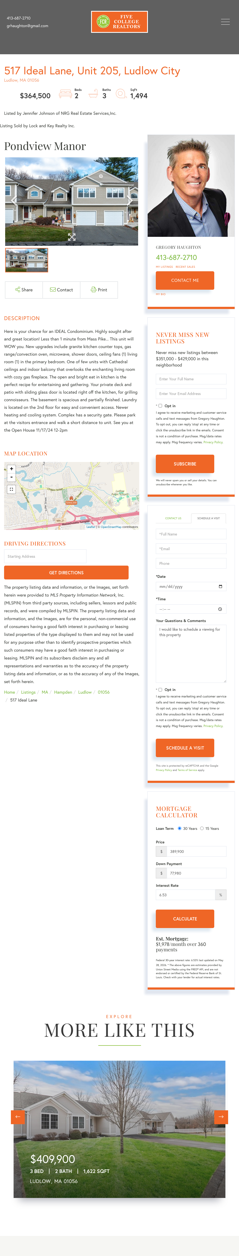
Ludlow (85, 676)
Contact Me (185, 280)
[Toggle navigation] (225, 22)
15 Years (209, 828)
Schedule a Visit (208, 518)
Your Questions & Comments (181, 620)
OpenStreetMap (111, 527)
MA (45, 676)
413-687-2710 (18, 18)
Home (9, 676)
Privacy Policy (212, 442)
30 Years (187, 828)
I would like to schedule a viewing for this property (191, 654)
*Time (161, 599)
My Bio (161, 294)
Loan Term (164, 828)
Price (160, 842)
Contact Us (173, 518)
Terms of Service (187, 770)
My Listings (164, 267)
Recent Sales (185, 267)
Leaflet (90, 527)
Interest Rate (167, 885)
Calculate (185, 919)
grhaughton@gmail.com (27, 25)
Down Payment (169, 863)
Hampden (63, 676)
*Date (161, 576)
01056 (104, 676)
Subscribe (185, 464)
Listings (28, 676)
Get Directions (114, 557)
